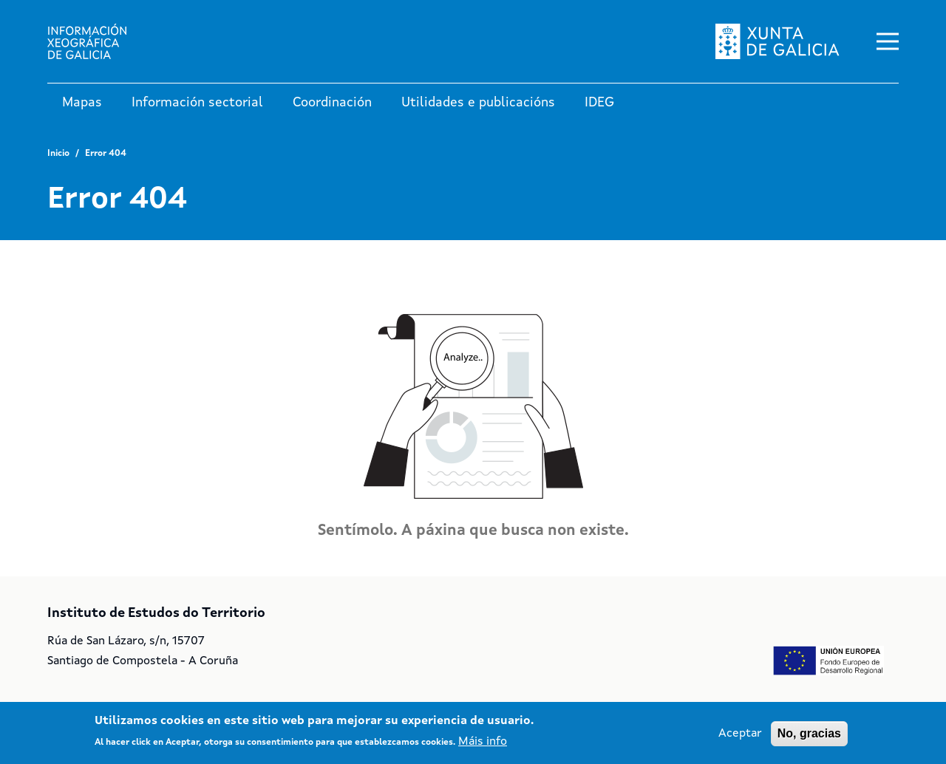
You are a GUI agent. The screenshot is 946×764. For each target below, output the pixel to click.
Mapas (82, 102)
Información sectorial (197, 102)
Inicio (58, 153)
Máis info (482, 747)
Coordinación (332, 102)
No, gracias (809, 738)
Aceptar (740, 739)
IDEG (599, 102)
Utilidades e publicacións (478, 102)
